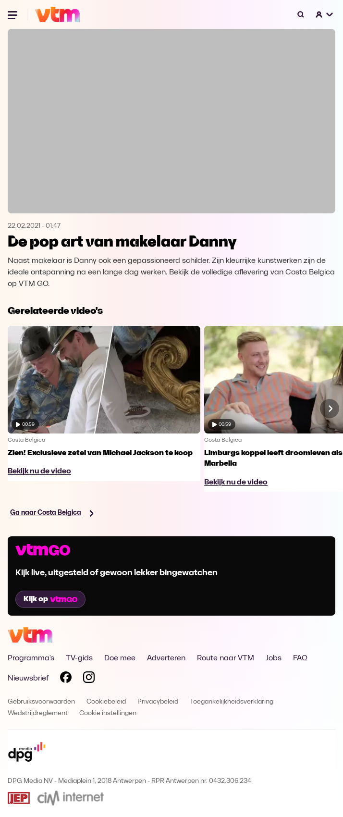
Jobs (274, 658)
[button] (324, 14)
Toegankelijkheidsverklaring (231, 702)
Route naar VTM (225, 658)
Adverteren (166, 658)
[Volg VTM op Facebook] (66, 679)
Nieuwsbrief (28, 678)
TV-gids (79, 658)
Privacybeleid (157, 702)
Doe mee (119, 658)
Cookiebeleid (106, 702)
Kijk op (50, 599)
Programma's (31, 658)
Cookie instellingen (107, 713)
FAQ (300, 658)
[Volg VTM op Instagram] (89, 679)
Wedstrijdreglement (38, 713)
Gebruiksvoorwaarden (41, 702)
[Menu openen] (13, 14)
